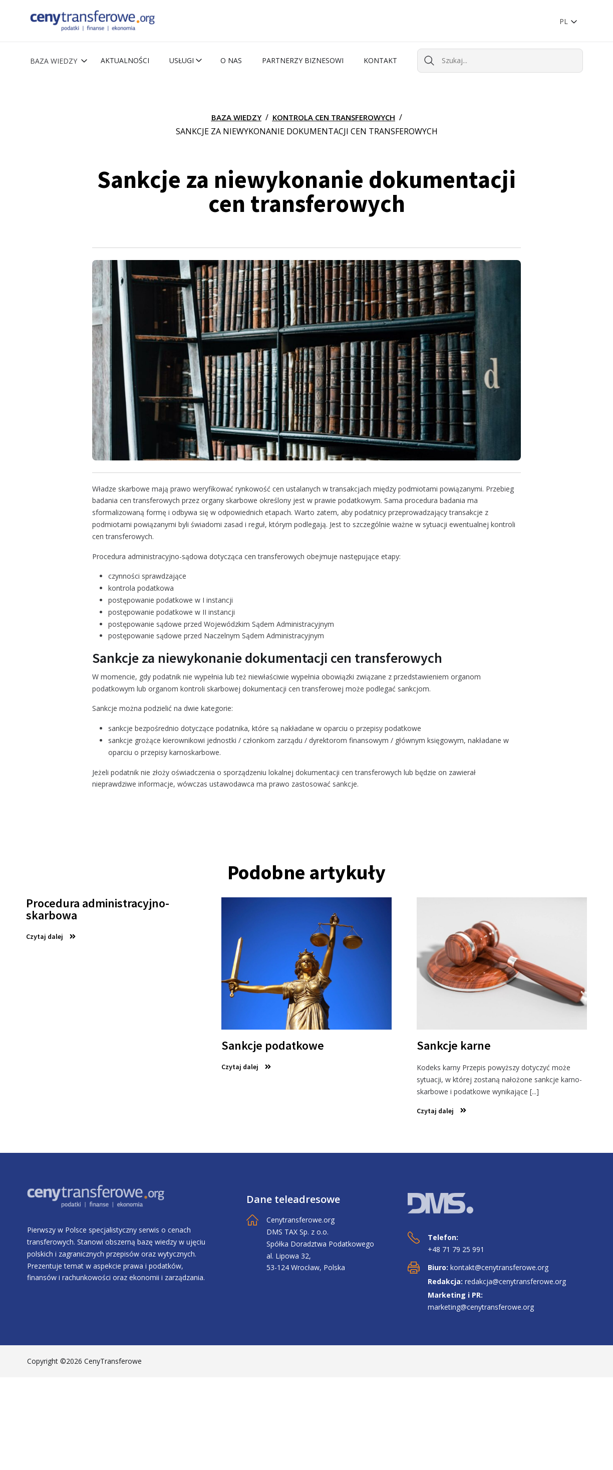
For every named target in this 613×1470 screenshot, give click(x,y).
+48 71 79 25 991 (456, 1249)
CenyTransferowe (113, 1361)
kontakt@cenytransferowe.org (499, 1267)
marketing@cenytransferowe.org (481, 1307)
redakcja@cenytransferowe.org (515, 1281)
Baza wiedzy (54, 61)
